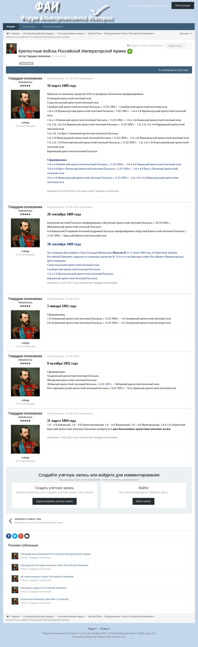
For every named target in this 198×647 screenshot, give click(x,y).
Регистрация (183, 5)
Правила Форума (53, 26)
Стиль (105, 633)
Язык (92, 633)
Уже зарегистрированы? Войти (148, 5)
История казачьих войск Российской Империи (47, 581)
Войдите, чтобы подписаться (146, 45)
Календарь (29, 26)
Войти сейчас (143, 506)
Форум (11, 26)
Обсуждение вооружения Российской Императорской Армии (56, 558)
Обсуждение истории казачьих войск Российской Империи (54, 569)
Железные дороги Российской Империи (43, 592)
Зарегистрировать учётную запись (54, 506)
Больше (185, 33)
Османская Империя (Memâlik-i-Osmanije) (45, 603)
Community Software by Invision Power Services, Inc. (99, 641)
